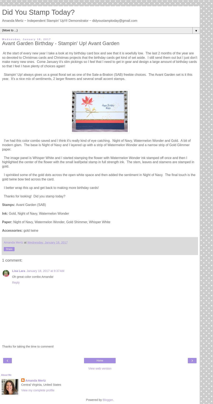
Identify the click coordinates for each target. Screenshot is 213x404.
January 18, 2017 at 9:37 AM (45, 271)
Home (100, 360)
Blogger (108, 400)
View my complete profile (37, 390)
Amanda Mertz (35, 380)
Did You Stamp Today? (38, 12)
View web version (99, 368)
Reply (16, 282)
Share (9, 249)
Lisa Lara (18, 271)
